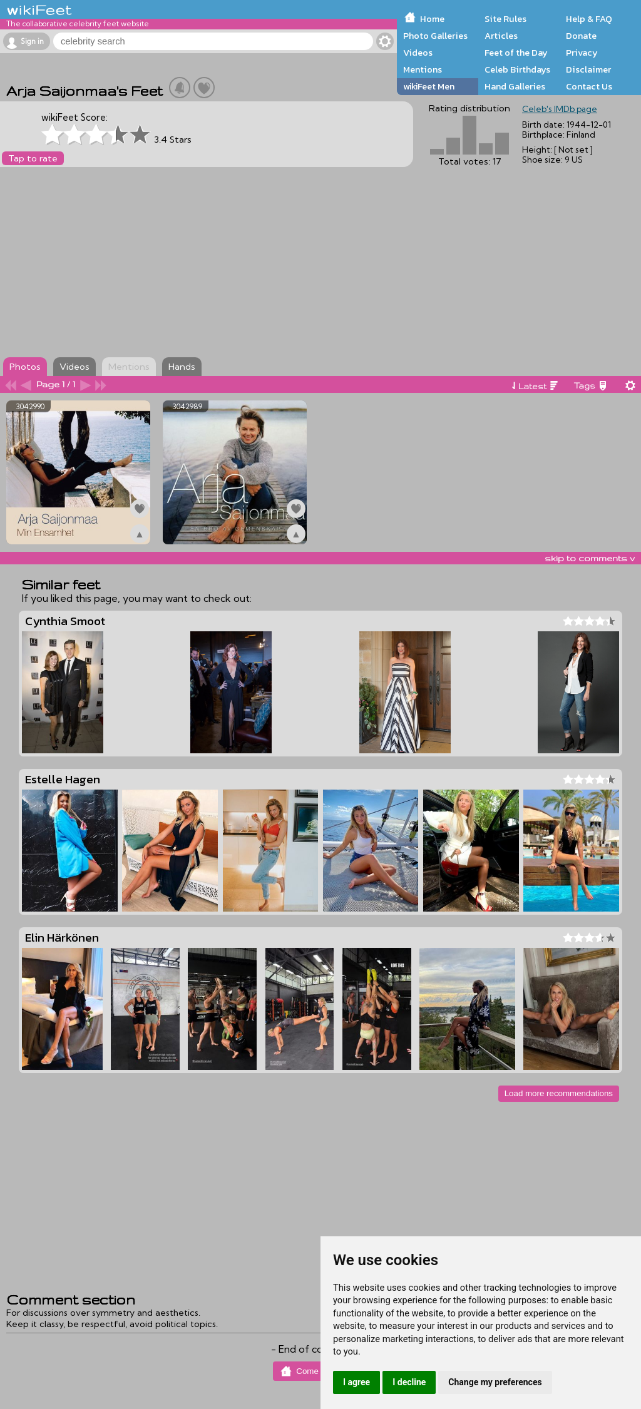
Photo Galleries (435, 36)
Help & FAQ (589, 19)
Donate (581, 36)
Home (432, 19)
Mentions (422, 69)
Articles (501, 36)
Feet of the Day (516, 52)
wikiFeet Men (428, 86)
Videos (418, 52)
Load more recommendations (559, 1093)
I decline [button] (409, 1382)
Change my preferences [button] (494, 1382)
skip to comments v (590, 558)
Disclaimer (588, 69)
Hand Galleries (515, 86)
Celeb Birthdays (517, 69)
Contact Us (589, 86)
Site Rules (505, 19)
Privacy (582, 52)
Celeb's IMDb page (559, 109)
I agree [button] (356, 1382)
